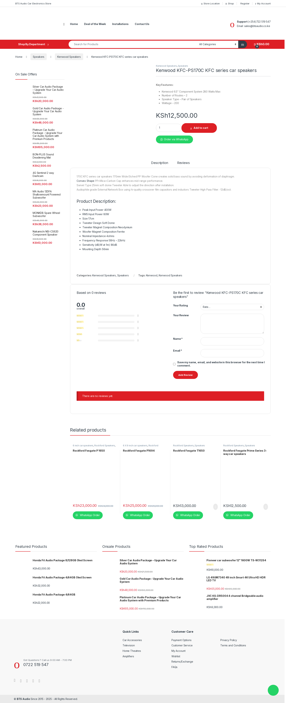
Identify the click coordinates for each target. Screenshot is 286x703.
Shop (229, 3)
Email (177, 350)
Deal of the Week (95, 24)
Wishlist (175, 656)
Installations (120, 24)
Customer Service (182, 645)
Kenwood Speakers (69, 56)
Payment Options (181, 640)
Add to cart (201, 127)
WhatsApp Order (89, 515)
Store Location (210, 3)
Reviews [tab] (183, 163)
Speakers (38, 56)
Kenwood (151, 275)
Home (74, 24)
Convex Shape (85, 180)
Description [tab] (159, 163)
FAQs (174, 667)
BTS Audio (23, 698)
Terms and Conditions (233, 645)
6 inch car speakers (83, 445)
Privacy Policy (228, 640)
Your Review (181, 315)
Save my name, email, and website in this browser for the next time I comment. (220, 364)
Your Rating (180, 305)
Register (245, 3)
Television (129, 645)
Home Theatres (132, 650)
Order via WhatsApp (176, 139)
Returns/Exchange (182, 661)
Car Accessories (132, 640)
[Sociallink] (14, 680)
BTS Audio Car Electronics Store (33, 3)
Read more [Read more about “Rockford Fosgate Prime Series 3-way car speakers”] (265, 507)
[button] (174, 137)
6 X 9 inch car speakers (135, 445)
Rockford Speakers (104, 445)
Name (178, 338)
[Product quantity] (168, 128)
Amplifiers (128, 656)
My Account (263, 3)
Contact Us (142, 24)
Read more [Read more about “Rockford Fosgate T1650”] (215, 507)
